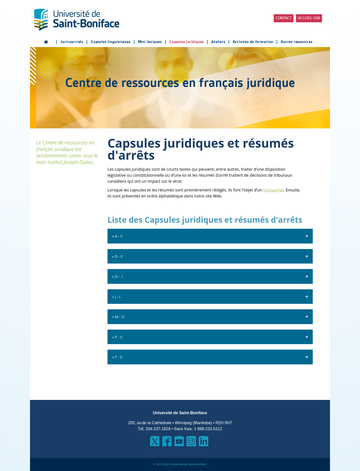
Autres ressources (296, 42)
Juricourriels (71, 42)
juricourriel (273, 190)
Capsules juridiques (186, 42)
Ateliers (218, 42)
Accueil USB (309, 18)
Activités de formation (253, 42)
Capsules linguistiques (110, 42)
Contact (284, 18)
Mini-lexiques (150, 42)
